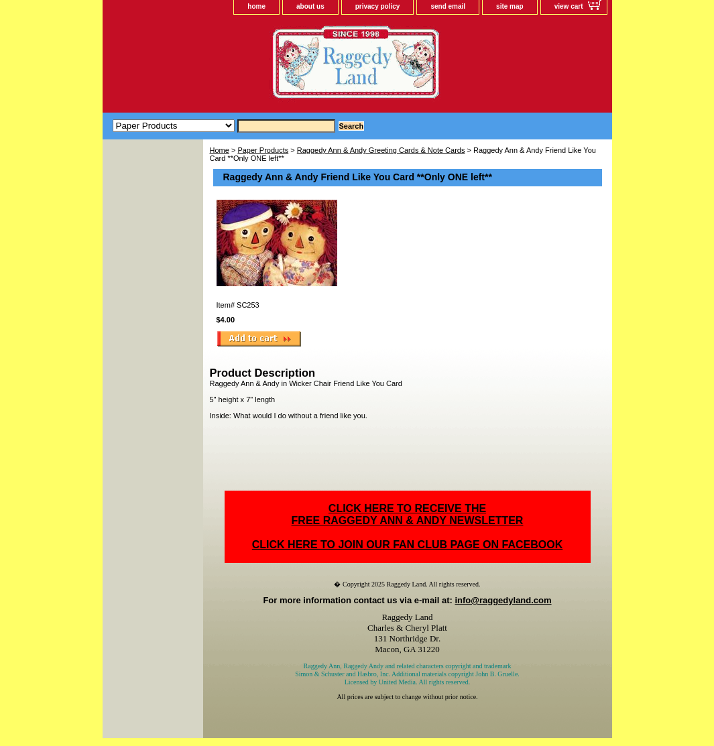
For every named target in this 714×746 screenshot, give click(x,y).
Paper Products (262, 150)
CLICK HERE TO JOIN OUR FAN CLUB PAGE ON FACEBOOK (407, 544)
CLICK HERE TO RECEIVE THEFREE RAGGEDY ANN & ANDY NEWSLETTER (408, 514)
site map (510, 6)
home (256, 6)
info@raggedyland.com (503, 600)
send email (447, 6)
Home (219, 150)
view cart (568, 6)
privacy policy (377, 6)
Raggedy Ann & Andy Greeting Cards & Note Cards (381, 150)
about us (310, 6)
